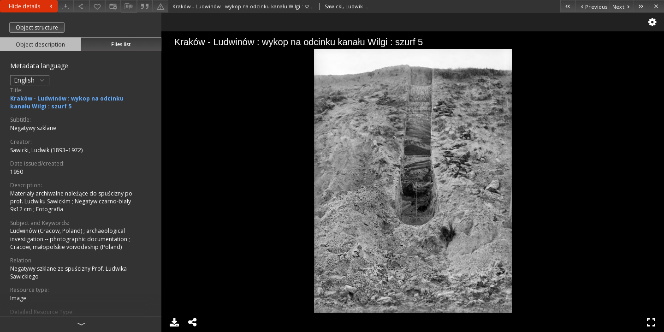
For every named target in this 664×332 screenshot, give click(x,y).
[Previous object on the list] (592, 6)
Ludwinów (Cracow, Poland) (46, 231)
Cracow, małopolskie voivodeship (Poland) (66, 247)
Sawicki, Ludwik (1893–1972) (46, 150)
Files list (120, 44)
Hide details (32, 6)
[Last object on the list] (641, 6)
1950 (16, 172)
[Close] (656, 6)
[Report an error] (160, 6)
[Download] (65, 6)
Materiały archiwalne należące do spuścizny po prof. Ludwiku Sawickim (71, 197)
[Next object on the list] (622, 6)
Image (18, 298)
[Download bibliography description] (128, 6)
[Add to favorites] (97, 6)
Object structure (37, 27)
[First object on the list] (567, 6)
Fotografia (49, 209)
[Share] (81, 6)
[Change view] (113, 6)
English (30, 80)
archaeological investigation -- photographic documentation (69, 235)
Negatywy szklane (33, 128)
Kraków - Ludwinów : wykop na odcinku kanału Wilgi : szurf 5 (67, 102)
